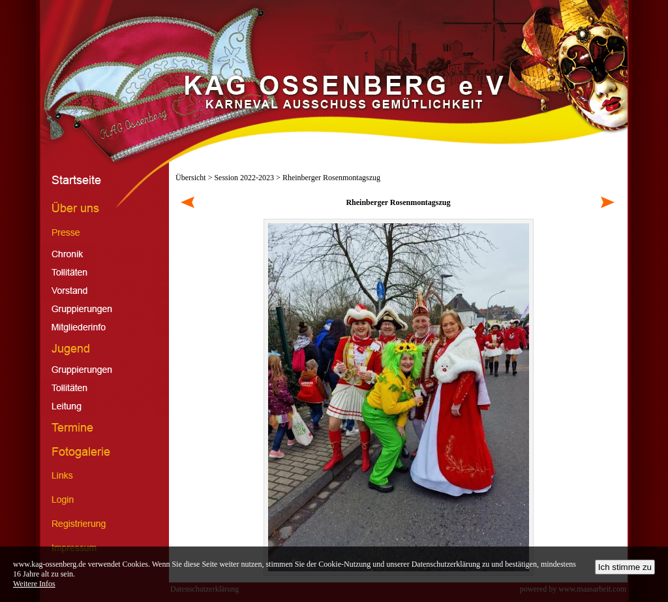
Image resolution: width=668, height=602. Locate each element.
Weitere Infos (34, 583)
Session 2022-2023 (244, 177)
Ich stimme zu (625, 567)
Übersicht (190, 177)
